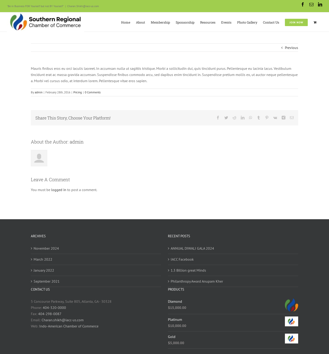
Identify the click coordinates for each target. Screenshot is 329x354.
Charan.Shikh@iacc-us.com (83, 6)
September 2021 (47, 281)
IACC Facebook (182, 259)
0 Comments (93, 92)
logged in (58, 189)
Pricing (77, 92)
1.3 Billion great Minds (188, 270)
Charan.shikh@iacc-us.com (63, 320)
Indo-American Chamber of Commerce (68, 326)
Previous (291, 47)
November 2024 (46, 248)
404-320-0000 (54, 307)
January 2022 (44, 270)
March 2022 (43, 259)
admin (38, 92)
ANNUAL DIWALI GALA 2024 (192, 248)
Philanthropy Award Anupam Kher (197, 281)
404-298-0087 (49, 313)
